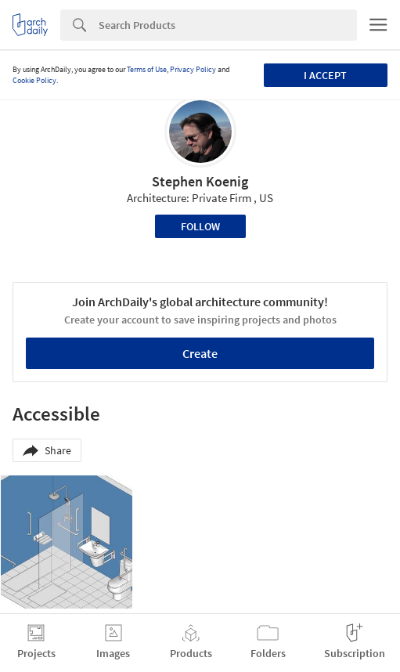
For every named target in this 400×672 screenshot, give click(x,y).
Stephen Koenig (200, 181)
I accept (325, 75)
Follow (200, 226)
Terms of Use (147, 69)
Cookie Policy (34, 80)
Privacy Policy (193, 69)
